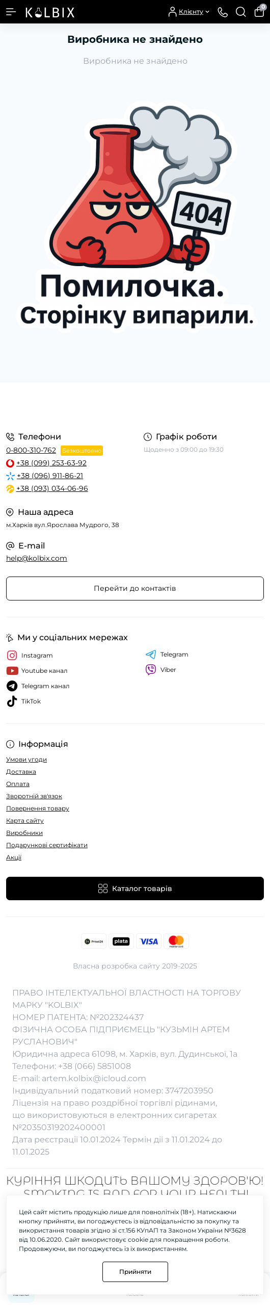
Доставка (21, 771)
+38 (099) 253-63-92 (51, 462)
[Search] (241, 12)
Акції (13, 857)
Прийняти (135, 1271)
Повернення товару (37, 808)
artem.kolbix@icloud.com (94, 1078)
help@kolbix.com (36, 558)
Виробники (24, 833)
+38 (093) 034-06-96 (52, 488)
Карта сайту (25, 820)
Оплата (18, 784)
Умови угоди (26, 759)
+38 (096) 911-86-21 (50, 475)
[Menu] (11, 11)
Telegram (166, 654)
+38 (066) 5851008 (94, 1066)
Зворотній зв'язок (34, 796)
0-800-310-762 (31, 450)
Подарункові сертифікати (47, 845)
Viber (160, 669)
